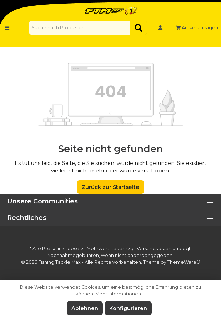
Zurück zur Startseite (110, 187)
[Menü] (7, 27)
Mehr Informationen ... (120, 293)
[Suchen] (138, 28)
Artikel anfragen (197, 27)
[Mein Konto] (160, 27)
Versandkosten (154, 248)
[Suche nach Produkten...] (80, 28)
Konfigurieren (128, 308)
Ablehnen (84, 308)
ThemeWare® (183, 262)
